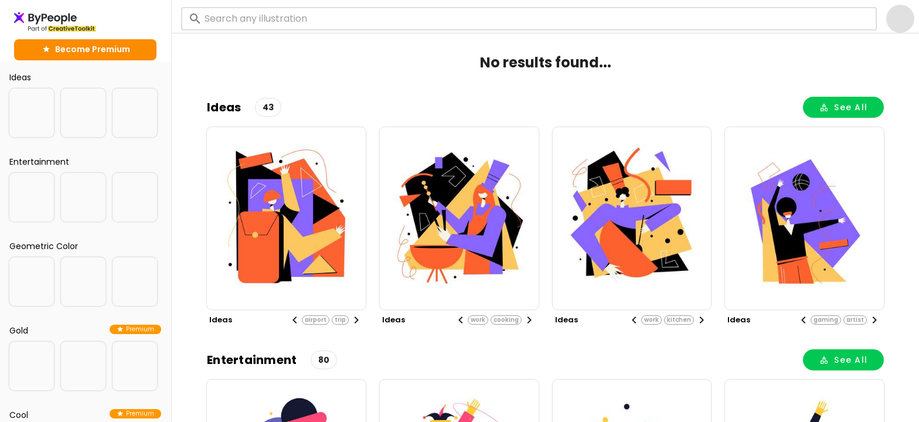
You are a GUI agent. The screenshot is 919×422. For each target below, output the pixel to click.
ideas (224, 107)
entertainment (252, 360)
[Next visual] (356, 320)
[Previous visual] (295, 320)
